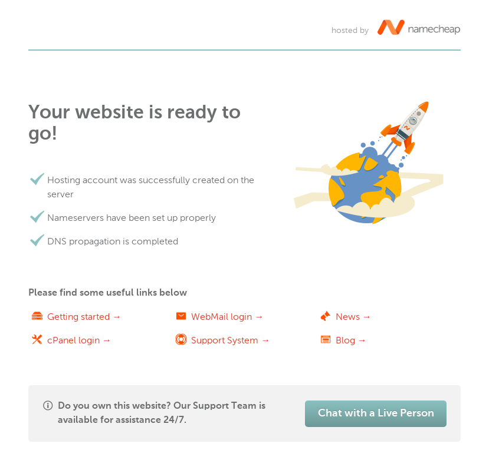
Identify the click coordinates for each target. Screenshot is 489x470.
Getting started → (84, 316)
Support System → (230, 340)
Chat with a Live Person (376, 413)
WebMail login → (227, 316)
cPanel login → (79, 340)
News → (354, 316)
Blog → (351, 340)
